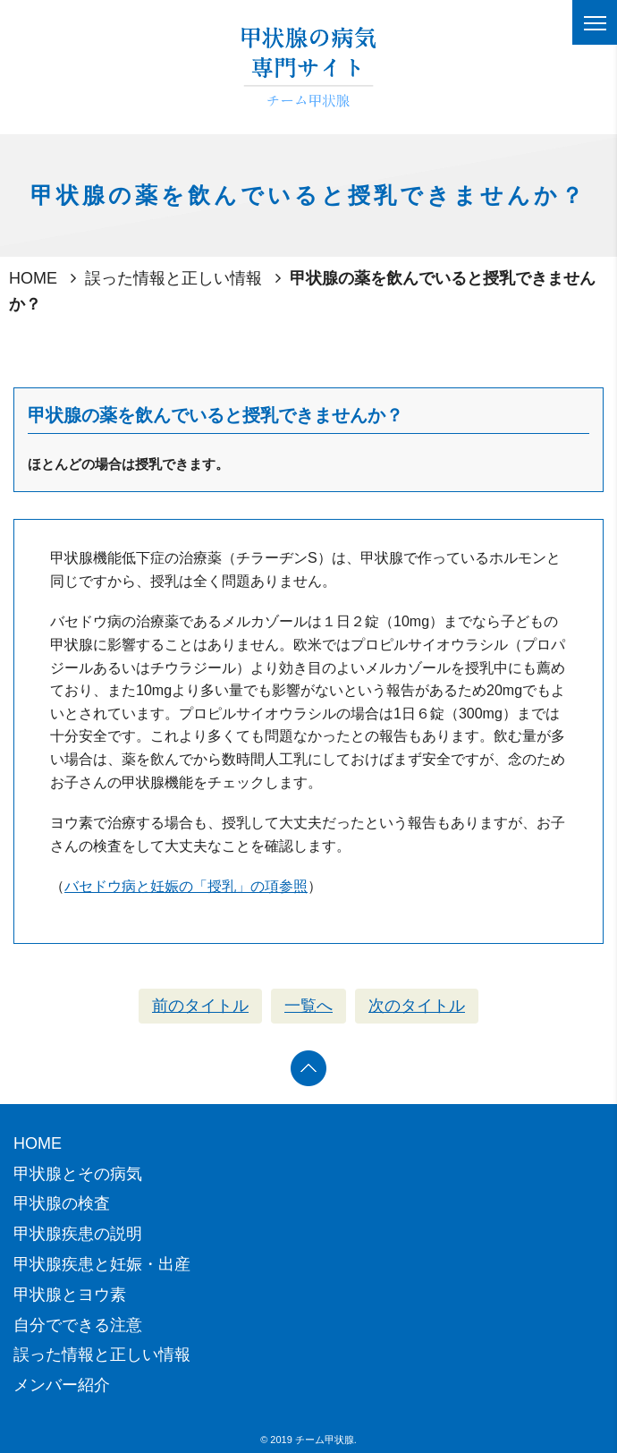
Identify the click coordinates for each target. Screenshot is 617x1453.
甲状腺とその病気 (77, 1174)
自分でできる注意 (77, 1325)
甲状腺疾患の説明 (77, 1234)
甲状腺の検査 (61, 1203)
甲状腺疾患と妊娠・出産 (101, 1264)
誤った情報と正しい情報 (173, 278)
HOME (33, 278)
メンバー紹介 (61, 1385)
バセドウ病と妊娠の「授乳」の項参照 (186, 886)
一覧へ (308, 1006)
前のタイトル (200, 1006)
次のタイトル (416, 1006)
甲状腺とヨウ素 (69, 1295)
